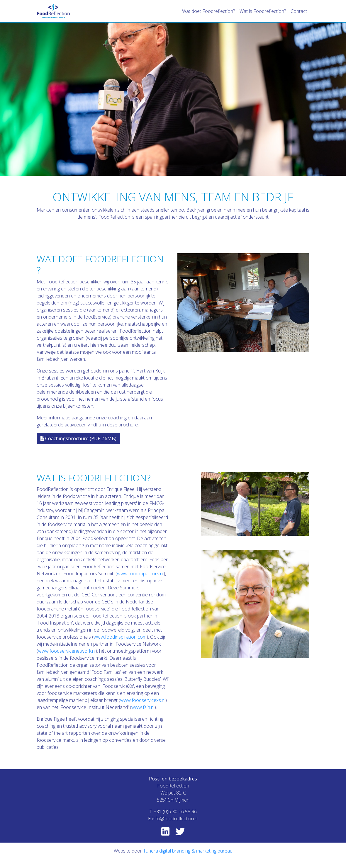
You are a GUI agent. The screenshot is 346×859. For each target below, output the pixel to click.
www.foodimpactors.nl (140, 573)
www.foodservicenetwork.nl (67, 651)
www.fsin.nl (143, 707)
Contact (299, 11)
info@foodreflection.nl (175, 818)
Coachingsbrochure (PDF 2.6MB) (78, 438)
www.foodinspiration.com (120, 637)
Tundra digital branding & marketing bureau (188, 851)
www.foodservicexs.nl (142, 700)
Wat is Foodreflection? (263, 11)
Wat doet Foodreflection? (208, 11)
